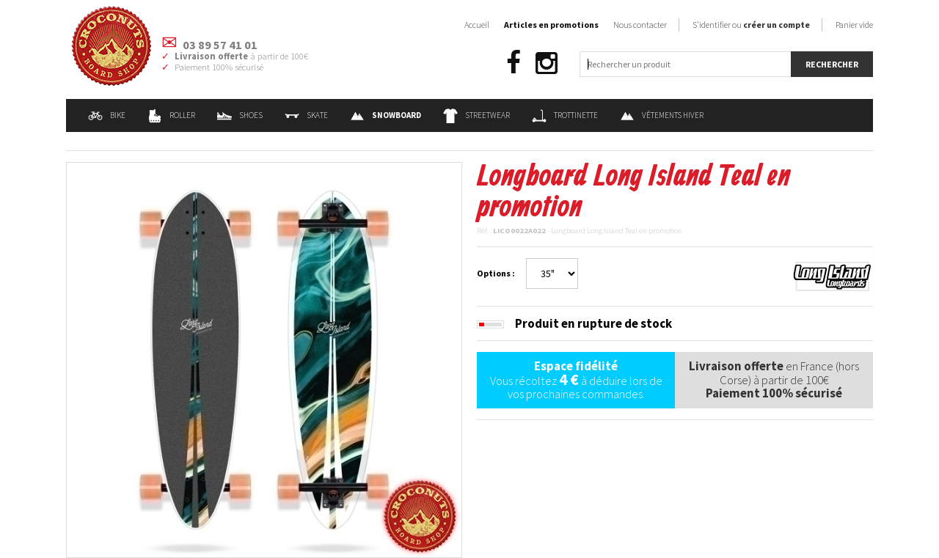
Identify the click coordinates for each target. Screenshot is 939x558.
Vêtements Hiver (662, 115)
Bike (106, 115)
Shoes (240, 115)
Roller (171, 115)
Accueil (476, 24)
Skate (306, 115)
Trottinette (565, 115)
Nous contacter (640, 24)
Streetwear (476, 115)
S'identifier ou (751, 24)
